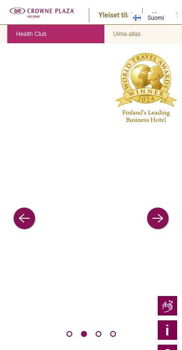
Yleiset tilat (116, 15)
